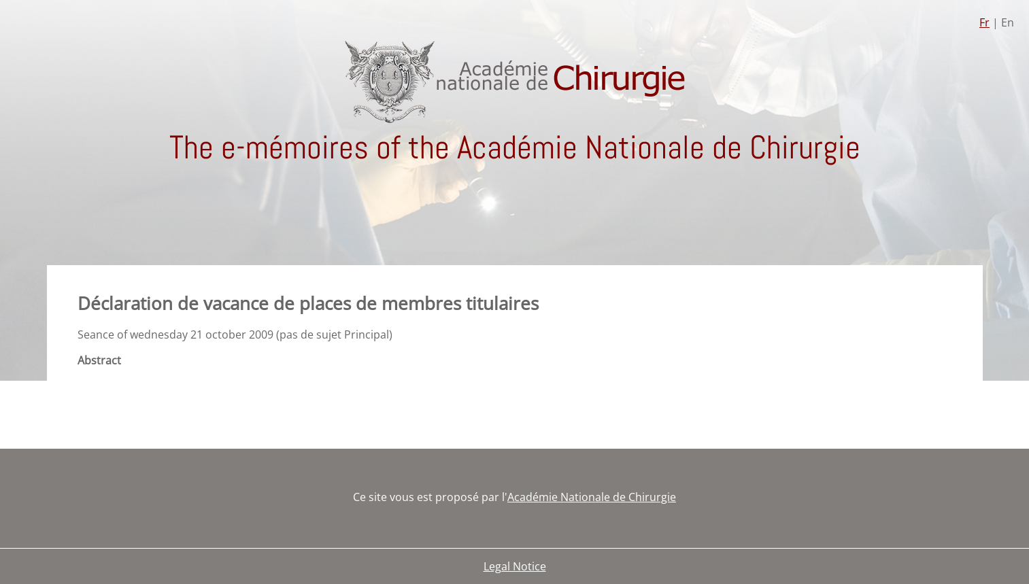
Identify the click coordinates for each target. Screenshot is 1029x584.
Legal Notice (515, 566)
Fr (984, 22)
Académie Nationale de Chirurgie (591, 496)
